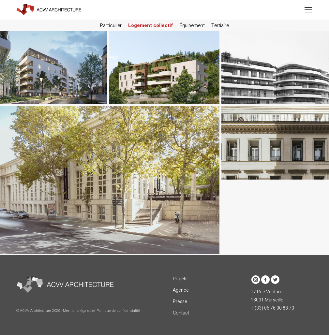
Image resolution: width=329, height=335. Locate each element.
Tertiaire (220, 25)
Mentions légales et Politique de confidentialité (101, 310)
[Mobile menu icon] (308, 9)
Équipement (192, 25)
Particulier (111, 25)
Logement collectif (150, 25)
